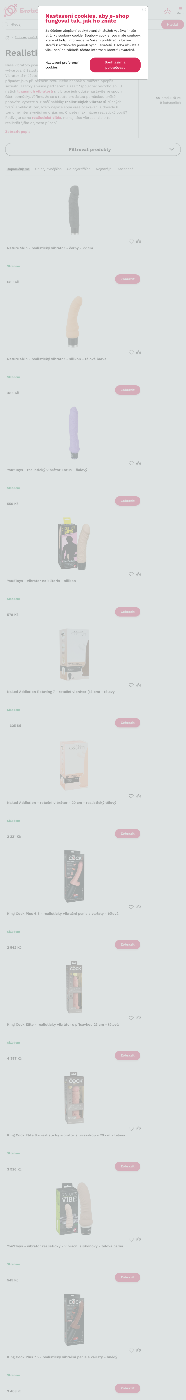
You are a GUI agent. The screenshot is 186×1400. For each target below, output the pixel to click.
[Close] (144, 10)
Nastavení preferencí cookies (62, 65)
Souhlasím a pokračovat (115, 65)
